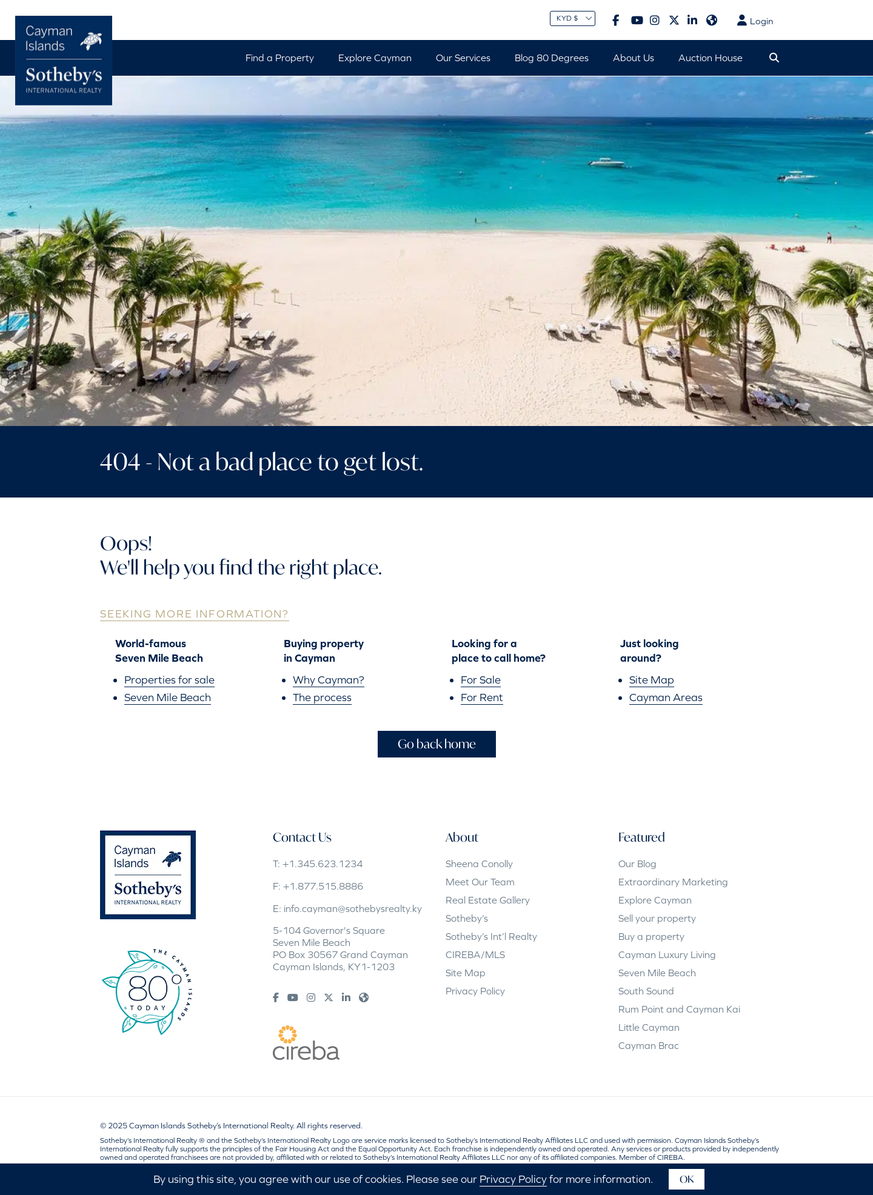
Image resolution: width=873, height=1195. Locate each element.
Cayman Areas (666, 697)
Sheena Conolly (479, 863)
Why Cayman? (328, 679)
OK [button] (687, 1179)
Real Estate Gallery (488, 899)
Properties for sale (169, 679)
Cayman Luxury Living (667, 954)
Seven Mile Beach (167, 697)
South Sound (646, 990)
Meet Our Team (480, 881)
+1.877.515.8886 (323, 885)
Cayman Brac (648, 1045)
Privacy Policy (475, 990)
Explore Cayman (655, 899)
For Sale (481, 679)
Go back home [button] (437, 744)
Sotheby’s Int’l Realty (491, 936)
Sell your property (657, 918)
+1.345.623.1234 (323, 863)
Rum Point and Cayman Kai (679, 1009)
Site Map (651, 679)
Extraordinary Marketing (673, 881)
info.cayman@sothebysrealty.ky (353, 908)
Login (755, 20)
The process (322, 697)
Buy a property (651, 936)
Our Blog (637, 863)
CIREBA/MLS (475, 954)
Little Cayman (649, 1027)
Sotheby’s (467, 918)
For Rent (482, 697)
